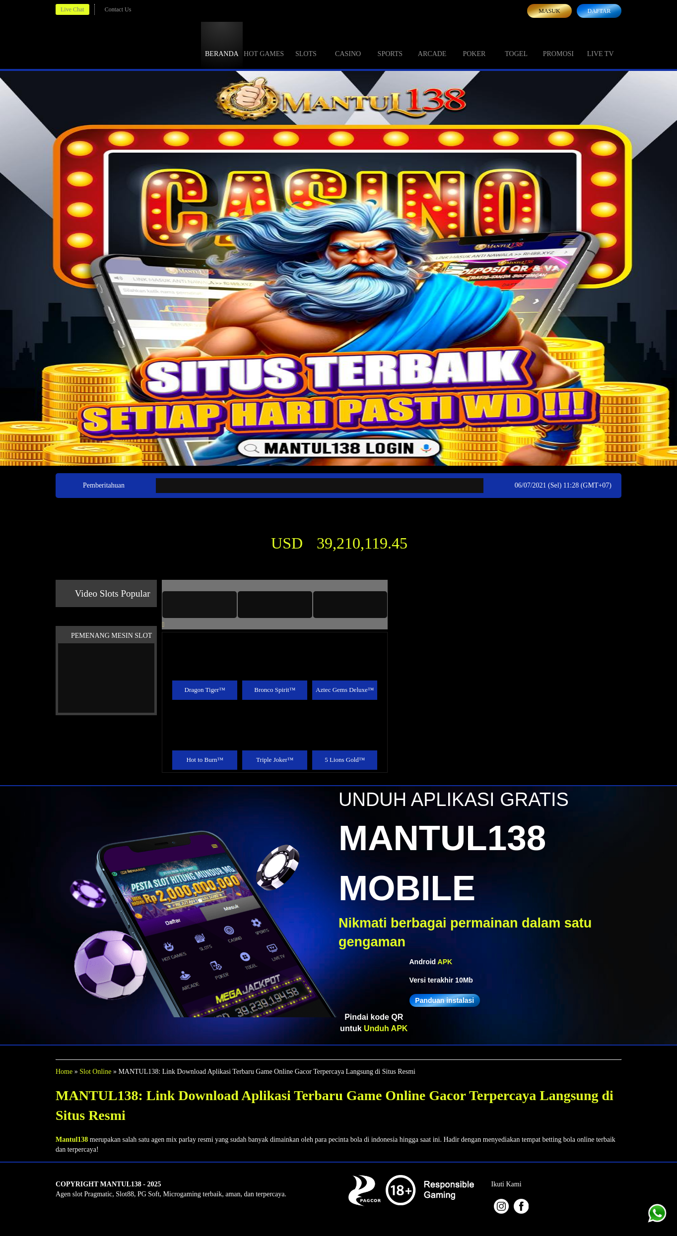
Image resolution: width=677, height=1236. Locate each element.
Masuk (549, 10)
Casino (348, 45)
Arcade (432, 45)
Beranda (222, 45)
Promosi (558, 45)
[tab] (199, 604)
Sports (390, 45)
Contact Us (118, 9)
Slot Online (95, 1071)
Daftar (598, 10)
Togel (516, 45)
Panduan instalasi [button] (444, 1000)
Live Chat (72, 9)
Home (64, 1071)
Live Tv (600, 45)
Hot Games (264, 45)
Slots (306, 45)
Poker (474, 45)
